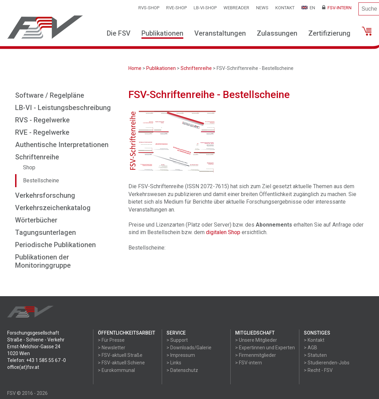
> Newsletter (111, 347)
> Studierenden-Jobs (326, 362)
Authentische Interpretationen (61, 145)
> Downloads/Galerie (188, 347)
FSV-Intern (337, 7)
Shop (29, 167)
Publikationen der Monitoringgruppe (43, 261)
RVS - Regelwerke (42, 120)
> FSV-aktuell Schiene (121, 362)
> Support (177, 340)
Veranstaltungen (220, 33)
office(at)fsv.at (23, 367)
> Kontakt (314, 340)
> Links (173, 362)
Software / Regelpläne (49, 95)
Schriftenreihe (196, 68)
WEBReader (236, 7)
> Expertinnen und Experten (265, 347)
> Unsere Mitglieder (256, 340)
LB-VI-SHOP (205, 7)
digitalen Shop (223, 232)
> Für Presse (111, 340)
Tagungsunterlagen (45, 232)
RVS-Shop (148, 7)
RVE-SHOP (176, 7)
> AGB (310, 347)
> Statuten (315, 355)
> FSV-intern (248, 362)
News (262, 7)
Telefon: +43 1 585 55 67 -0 (36, 360)
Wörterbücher (36, 220)
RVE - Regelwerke (42, 132)
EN (308, 7)
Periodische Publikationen (55, 245)
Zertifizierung (329, 33)
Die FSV (118, 33)
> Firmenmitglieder (255, 355)
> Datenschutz (182, 370)
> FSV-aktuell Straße (120, 355)
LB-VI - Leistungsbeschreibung (63, 108)
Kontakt (285, 7)
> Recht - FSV (318, 370)
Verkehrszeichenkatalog (53, 208)
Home (134, 68)
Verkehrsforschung (45, 195)
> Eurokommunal (116, 370)
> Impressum (180, 355)
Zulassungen (277, 33)
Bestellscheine (41, 180)
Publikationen (162, 33)
